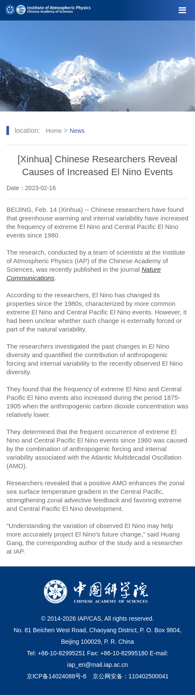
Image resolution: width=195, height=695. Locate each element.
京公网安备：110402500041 (130, 676)
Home (54, 130)
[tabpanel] (97, 66)
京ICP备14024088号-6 (57, 676)
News (77, 130)
